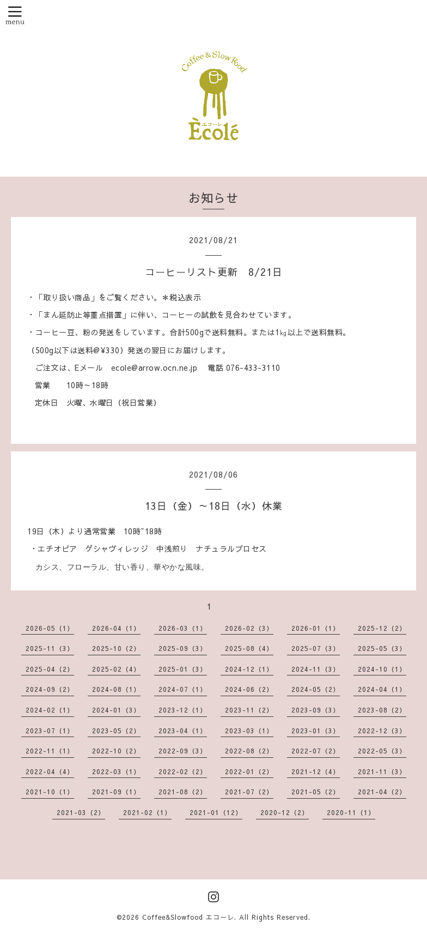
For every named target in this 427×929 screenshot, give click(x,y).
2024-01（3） (116, 709)
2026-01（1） (315, 628)
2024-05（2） (315, 689)
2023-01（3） (315, 730)
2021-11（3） (382, 771)
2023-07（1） (50, 730)
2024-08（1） (116, 689)
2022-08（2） (249, 750)
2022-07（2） (315, 750)
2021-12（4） (315, 771)
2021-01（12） (216, 812)
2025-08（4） (249, 648)
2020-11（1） (351, 812)
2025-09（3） (182, 648)
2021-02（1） (147, 812)
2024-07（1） (182, 689)
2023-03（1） (249, 730)
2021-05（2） (315, 791)
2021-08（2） (182, 791)
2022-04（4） (50, 771)
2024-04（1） (382, 689)
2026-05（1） (50, 628)
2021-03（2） (81, 812)
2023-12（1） (182, 709)
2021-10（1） (50, 791)
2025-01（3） (182, 669)
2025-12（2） (382, 628)
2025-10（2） (116, 648)
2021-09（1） (116, 791)
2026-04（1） (116, 628)
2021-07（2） (249, 791)
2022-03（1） (116, 771)
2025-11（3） (50, 648)
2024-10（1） (382, 669)
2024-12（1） (249, 669)
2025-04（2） (50, 669)
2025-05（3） (382, 648)
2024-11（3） (315, 669)
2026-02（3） (249, 628)
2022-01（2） (249, 771)
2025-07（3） (315, 648)
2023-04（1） (182, 730)
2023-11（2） (249, 709)
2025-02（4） (116, 669)
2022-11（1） (50, 750)
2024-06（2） (249, 689)
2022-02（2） (182, 771)
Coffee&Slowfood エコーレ (188, 917)
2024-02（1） (50, 709)
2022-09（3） (182, 750)
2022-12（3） (382, 730)
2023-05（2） (116, 730)
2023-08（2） (382, 709)
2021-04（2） (382, 791)
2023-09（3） (315, 709)
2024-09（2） (50, 689)
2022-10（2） (116, 750)
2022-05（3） (382, 750)
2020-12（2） (284, 812)
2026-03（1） (182, 628)
